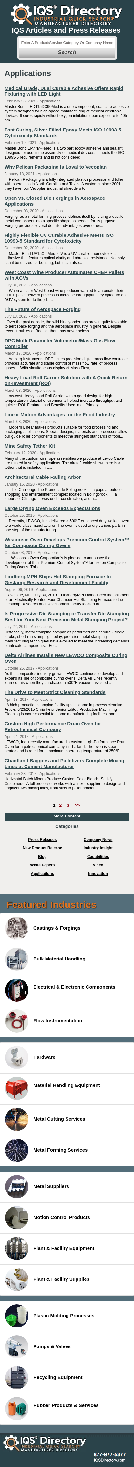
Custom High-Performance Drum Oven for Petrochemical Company (53, 726)
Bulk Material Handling (45, 959)
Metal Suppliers (37, 1186)
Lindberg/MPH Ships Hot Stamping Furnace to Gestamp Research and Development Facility (58, 579)
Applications (42, 874)
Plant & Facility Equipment (49, 1248)
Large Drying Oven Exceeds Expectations (52, 508)
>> (77, 805)
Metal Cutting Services (45, 1119)
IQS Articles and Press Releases (66, 30)
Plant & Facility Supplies (47, 1279)
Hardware (30, 1057)
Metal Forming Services (46, 1150)
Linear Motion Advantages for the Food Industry (60, 414)
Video (98, 865)
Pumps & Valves (38, 1346)
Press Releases (42, 839)
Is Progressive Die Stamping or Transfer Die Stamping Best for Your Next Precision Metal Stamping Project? (67, 616)
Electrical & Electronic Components (60, 990)
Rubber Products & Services (52, 1408)
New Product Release (42, 848)
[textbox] (67, 43)
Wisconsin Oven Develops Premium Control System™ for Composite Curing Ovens (67, 542)
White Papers (42, 865)
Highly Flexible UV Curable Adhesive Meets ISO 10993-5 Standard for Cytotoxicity (59, 238)
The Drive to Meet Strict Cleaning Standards (55, 692)
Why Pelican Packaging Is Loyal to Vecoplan (56, 166)
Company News (98, 839)
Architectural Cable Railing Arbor (43, 477)
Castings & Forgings (43, 928)
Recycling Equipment (44, 1377)
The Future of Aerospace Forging (43, 309)
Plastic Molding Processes (49, 1315)
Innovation (98, 874)
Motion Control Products (47, 1217)
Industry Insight (98, 848)
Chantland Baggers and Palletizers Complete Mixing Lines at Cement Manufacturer (64, 763)
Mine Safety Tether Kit (30, 446)
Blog (42, 856)
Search (67, 52)
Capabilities (98, 856)
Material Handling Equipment (52, 1088)
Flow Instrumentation (43, 1021)
